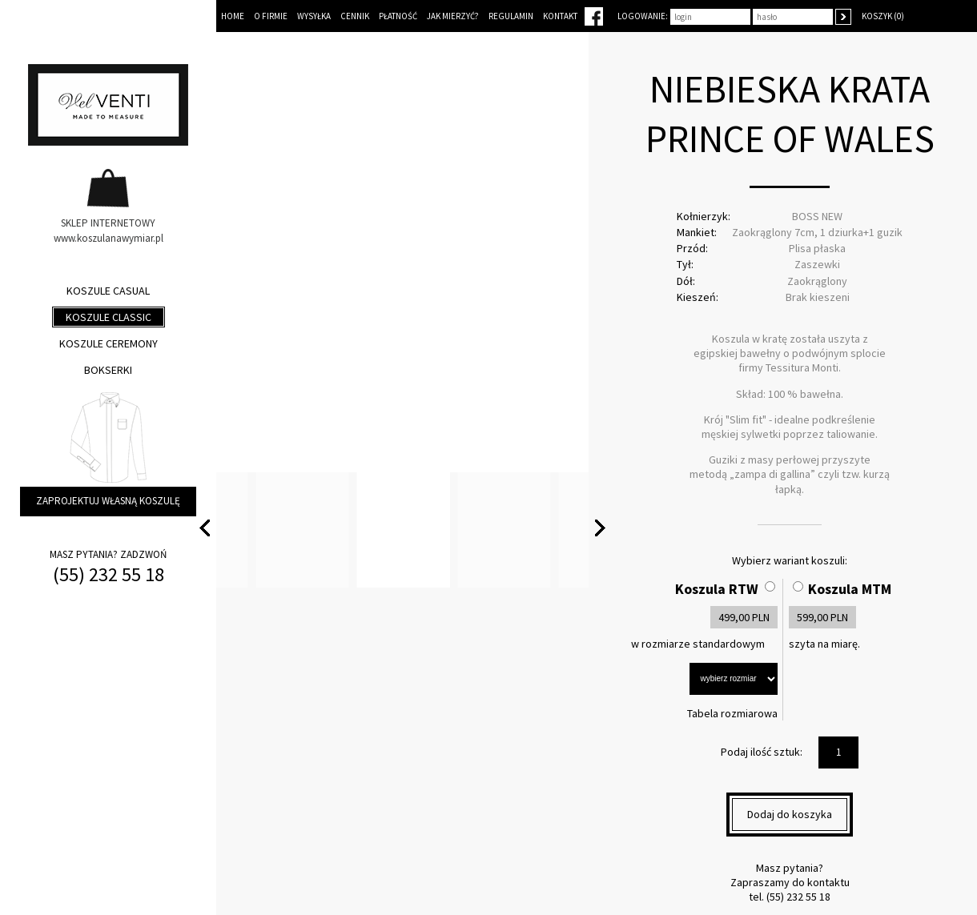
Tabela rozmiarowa (732, 713)
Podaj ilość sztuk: (761, 751)
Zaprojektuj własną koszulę (108, 501)
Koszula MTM (849, 589)
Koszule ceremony (108, 343)
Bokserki (108, 370)
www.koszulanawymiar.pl (108, 238)
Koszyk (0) (883, 16)
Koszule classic (108, 317)
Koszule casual (108, 290)
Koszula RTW (716, 589)
